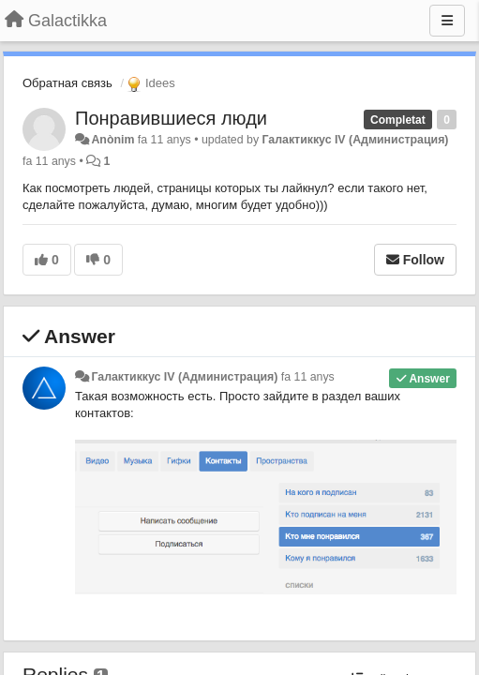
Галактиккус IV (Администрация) (355, 139)
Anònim (112, 139)
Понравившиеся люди (171, 118)
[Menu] (447, 21)
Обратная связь (67, 83)
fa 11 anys (308, 376)
